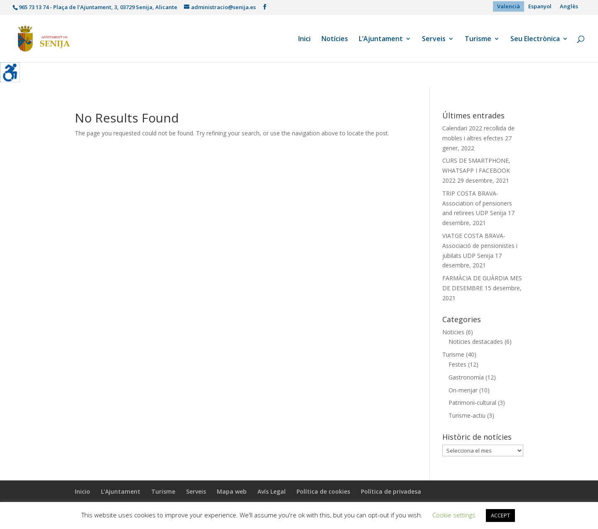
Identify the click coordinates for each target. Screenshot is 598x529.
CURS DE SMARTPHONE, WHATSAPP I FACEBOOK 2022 (476, 170)
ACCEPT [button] (500, 515)
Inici (304, 39)
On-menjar (463, 390)
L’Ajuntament (381, 39)
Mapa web (232, 491)
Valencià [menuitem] (508, 6)
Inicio (82, 491)
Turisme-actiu (466, 415)
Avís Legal (271, 491)
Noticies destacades (475, 341)
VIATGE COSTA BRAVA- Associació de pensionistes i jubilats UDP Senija (479, 246)
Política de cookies (323, 491)
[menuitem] (508, 6)
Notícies (334, 39)
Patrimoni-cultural (472, 403)
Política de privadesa (391, 491)
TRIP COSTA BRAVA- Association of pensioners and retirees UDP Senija (477, 203)
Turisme (478, 39)
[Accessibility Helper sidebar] (10, 72)
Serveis (434, 39)
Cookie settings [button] (453, 515)
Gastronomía (466, 377)
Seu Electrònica (535, 39)
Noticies (453, 332)
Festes (457, 364)
